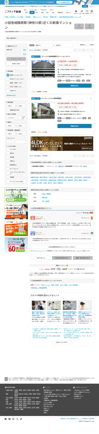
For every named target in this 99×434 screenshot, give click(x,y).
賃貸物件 (75, 285)
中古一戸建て (64, 285)
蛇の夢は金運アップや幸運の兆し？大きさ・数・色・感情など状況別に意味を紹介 (78, 336)
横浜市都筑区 (44, 177)
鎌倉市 (81, 180)
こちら (78, 251)
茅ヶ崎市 (39, 183)
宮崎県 (37, 407)
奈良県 (33, 401)
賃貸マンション (51, 390)
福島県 (16, 392)
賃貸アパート (59, 390)
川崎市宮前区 (35, 180)
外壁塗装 (46, 410)
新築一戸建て (55, 285)
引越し (45, 412)
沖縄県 (21, 409)
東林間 (47, 201)
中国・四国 (9, 403)
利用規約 (85, 418)
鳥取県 (24, 403)
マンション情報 (48, 402)
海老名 (85, 166)
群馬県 (16, 395)
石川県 (33, 397)
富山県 (29, 397)
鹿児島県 (17, 409)
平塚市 (76, 180)
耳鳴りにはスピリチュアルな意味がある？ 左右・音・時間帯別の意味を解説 (85, 314)
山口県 (33, 403)
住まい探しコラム (48, 406)
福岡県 (16, 407)
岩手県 (24, 390)
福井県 (37, 397)
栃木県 (38, 394)
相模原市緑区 (52, 180)
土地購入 (46, 398)
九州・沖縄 (9, 407)
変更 (24, 50)
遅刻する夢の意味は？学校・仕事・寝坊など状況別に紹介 (38, 313)
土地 (70, 285)
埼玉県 (26, 394)
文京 (43, 201)
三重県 (29, 399)
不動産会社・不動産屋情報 (39, 288)
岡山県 (20, 403)
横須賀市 (70, 180)
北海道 (16, 390)
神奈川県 (21, 394)
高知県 (24, 405)
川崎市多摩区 (87, 177)
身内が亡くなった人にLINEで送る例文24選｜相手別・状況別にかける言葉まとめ (77, 329)
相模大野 (61, 166)
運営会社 (63, 418)
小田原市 (33, 183)
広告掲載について (78, 396)
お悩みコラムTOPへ (62, 342)
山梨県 (20, 397)
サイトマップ (77, 398)
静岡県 (24, 399)
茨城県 (34, 394)
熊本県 (29, 407)
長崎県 (24, 407)
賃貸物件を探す (11, 95)
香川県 (16, 405)
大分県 (33, 407)
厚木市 (50, 183)
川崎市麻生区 (44, 180)
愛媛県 (20, 405)
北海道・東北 (9, 390)
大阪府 (16, 401)
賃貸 (45, 390)
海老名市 (60, 183)
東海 (7, 399)
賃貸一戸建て (67, 390)
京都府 (24, 401)
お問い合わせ (77, 394)
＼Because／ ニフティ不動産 (81, 390)
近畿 (7, 401)
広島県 (16, 403)
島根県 (29, 403)
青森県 (20, 390)
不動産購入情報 (48, 392)
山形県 (37, 390)
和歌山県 (38, 401)
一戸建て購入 (47, 396)
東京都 (16, 394)
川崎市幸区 (60, 177)
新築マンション (56, 394)
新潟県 (16, 397)
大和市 (55, 183)
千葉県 (30, 394)
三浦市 (45, 183)
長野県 (24, 397)
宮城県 (29, 390)
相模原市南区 (35, 177)
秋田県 (33, 390)
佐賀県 (20, 407)
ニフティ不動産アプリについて (82, 392)
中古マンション (45, 285)
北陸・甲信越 (9, 397)
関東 (7, 394)
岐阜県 (20, 399)
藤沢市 (85, 180)
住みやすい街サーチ (49, 404)
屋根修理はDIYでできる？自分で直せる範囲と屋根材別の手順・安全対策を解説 (46, 336)
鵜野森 (49, 194)
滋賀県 (29, 401)
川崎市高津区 (78, 177)
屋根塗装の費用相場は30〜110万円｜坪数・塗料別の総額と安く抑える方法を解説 (69, 314)
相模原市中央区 (62, 180)
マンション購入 (48, 394)
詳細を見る (74, 85)
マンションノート (40, 251)
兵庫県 (20, 401)
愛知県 (16, 399)
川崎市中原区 (69, 177)
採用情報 (91, 418)
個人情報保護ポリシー (74, 418)
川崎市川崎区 (52, 177)
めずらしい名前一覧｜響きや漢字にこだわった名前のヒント (54, 313)
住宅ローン (46, 408)
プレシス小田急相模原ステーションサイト (56, 56)
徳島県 (37, 403)
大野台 (44, 194)
